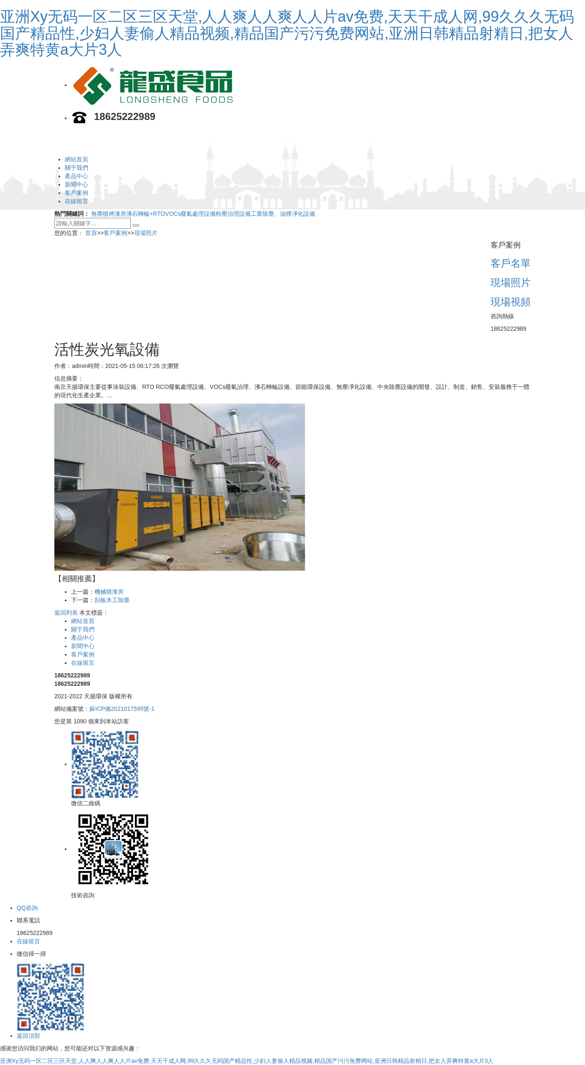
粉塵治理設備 (233, 213)
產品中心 (76, 176)
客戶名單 (511, 263)
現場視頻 (511, 301)
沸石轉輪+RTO (145, 213)
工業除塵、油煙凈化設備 (283, 213)
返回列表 (66, 612)
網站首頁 (76, 159)
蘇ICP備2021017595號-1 (122, 708)
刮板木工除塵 (112, 600)
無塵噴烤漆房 (108, 213)
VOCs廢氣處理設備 (190, 213)
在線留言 (76, 201)
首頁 (91, 233)
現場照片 (146, 233)
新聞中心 (76, 184)
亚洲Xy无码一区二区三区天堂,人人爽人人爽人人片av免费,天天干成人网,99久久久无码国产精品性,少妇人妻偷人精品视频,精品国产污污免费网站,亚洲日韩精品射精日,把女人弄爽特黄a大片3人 (287, 33)
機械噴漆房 (109, 591)
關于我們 (76, 167)
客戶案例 (76, 192)
